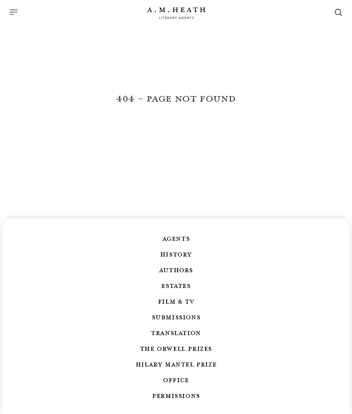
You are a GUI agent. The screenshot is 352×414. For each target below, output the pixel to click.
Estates (175, 285)
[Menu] (13, 12)
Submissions (176, 317)
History (176, 254)
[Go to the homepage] (176, 13)
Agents (176, 238)
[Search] (338, 12)
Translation (176, 332)
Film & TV (176, 301)
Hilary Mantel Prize (176, 364)
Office (176, 379)
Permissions (176, 395)
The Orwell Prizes (176, 348)
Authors (176, 269)
